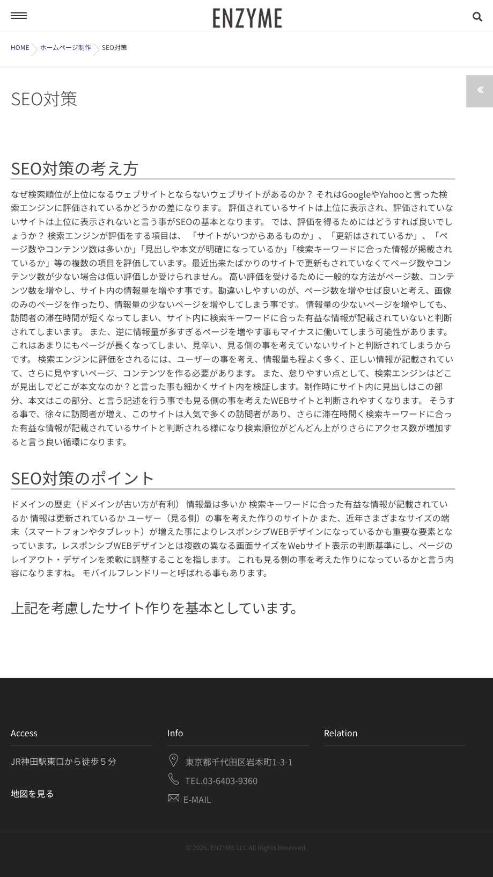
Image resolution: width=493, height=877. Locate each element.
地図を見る (32, 793)
